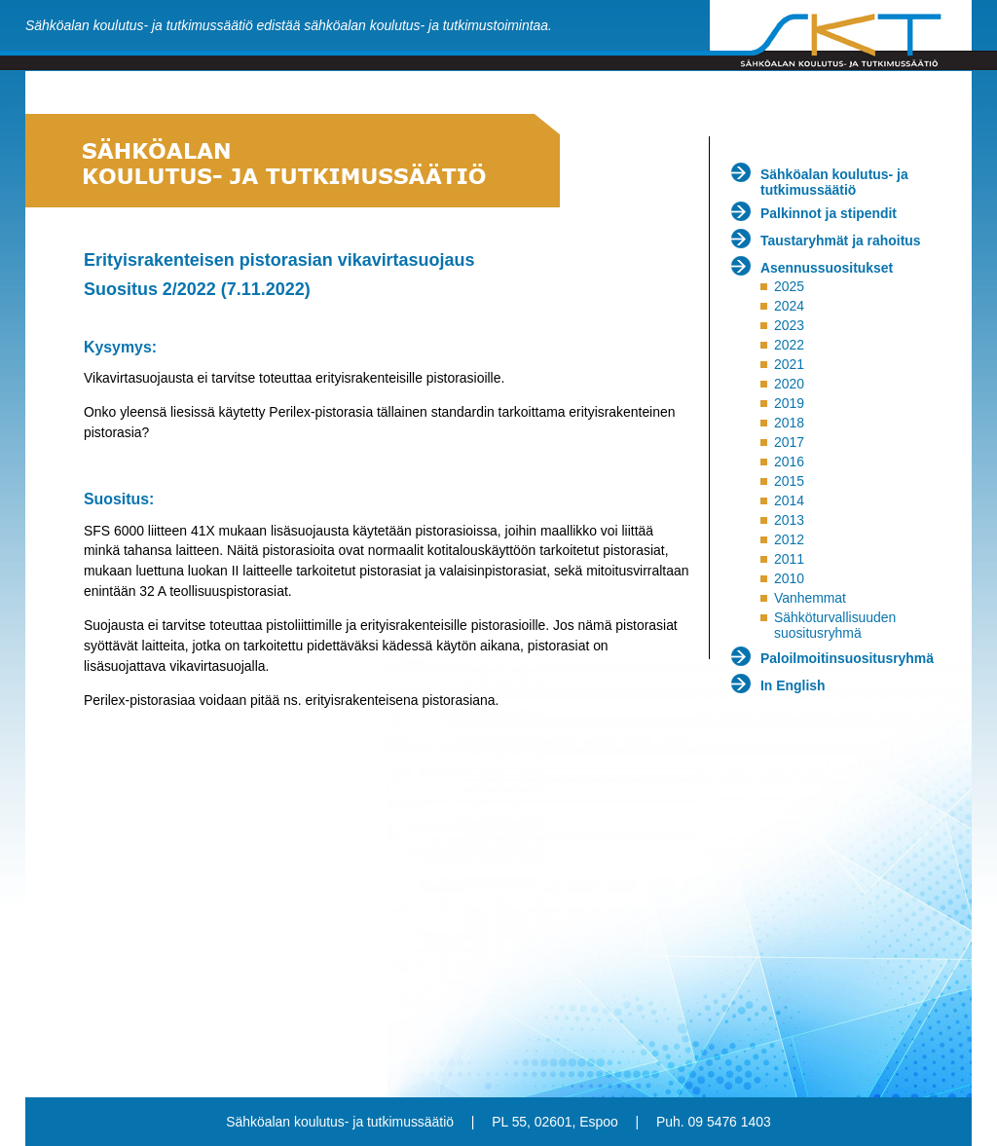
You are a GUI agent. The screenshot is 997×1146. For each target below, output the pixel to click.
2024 (789, 306)
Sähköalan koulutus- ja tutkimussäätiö (834, 182)
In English (793, 685)
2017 (789, 442)
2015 (789, 481)
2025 (789, 286)
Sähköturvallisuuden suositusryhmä (835, 625)
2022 (789, 344)
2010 (789, 578)
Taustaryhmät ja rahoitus (840, 240)
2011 (789, 559)
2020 (789, 383)
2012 (789, 539)
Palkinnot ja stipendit (828, 213)
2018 (789, 422)
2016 (789, 461)
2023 (789, 325)
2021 (789, 364)
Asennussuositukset (826, 268)
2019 (789, 403)
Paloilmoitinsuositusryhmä (847, 658)
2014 (789, 500)
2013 (789, 520)
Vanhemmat (810, 598)
